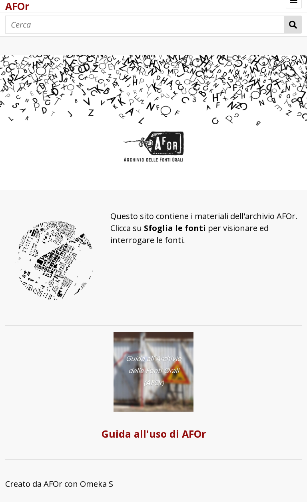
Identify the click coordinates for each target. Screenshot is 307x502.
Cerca (293, 25)
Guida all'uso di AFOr (154, 433)
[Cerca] (145, 25)
